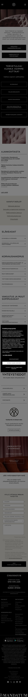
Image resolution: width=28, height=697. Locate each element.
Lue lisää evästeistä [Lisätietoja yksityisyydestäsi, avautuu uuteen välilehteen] (7, 355)
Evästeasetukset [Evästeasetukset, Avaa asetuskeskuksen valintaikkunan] (14, 359)
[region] (14, 348)
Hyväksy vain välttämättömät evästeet (14, 368)
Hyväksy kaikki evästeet (14, 363)
